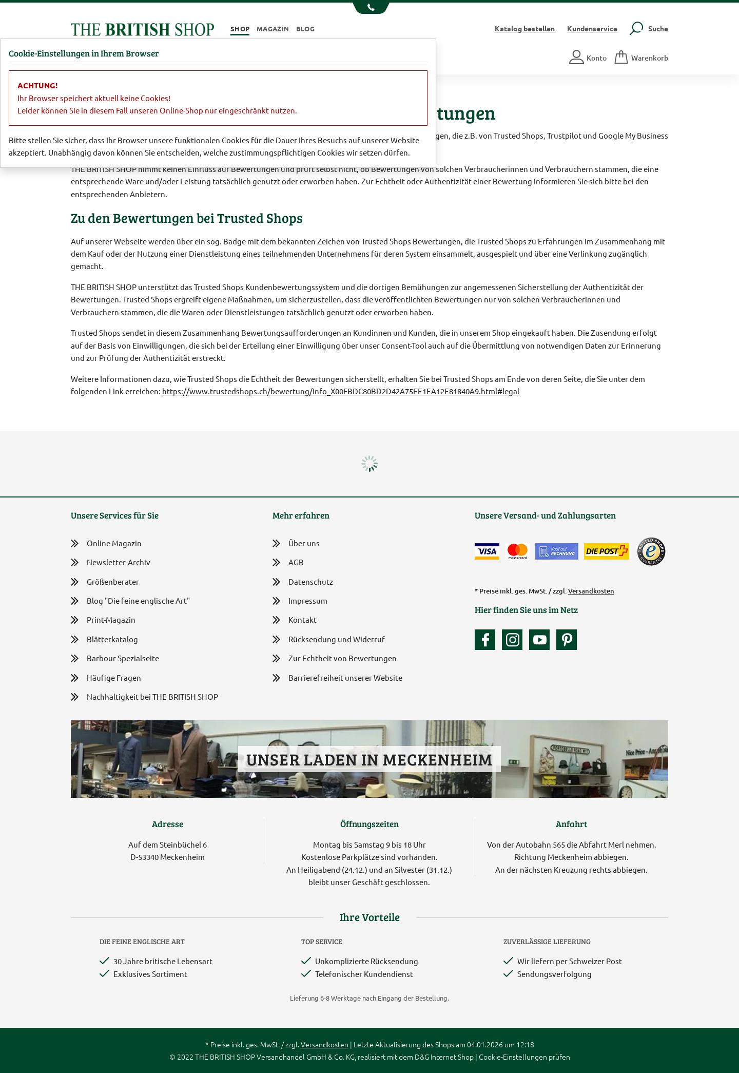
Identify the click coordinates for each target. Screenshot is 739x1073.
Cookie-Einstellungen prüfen (524, 1056)
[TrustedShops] (651, 551)
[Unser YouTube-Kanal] (542, 639)
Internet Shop (452, 1056)
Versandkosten (591, 591)
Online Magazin (106, 543)
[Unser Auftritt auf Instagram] (515, 639)
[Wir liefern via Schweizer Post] (606, 551)
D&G (422, 1056)
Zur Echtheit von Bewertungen (335, 659)
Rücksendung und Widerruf (329, 640)
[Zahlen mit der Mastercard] (517, 551)
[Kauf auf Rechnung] (556, 551)
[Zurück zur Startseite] (142, 28)
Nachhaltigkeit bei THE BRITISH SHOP (144, 697)
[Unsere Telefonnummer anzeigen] (369, 8)
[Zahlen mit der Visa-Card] (487, 551)
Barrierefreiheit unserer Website (337, 678)
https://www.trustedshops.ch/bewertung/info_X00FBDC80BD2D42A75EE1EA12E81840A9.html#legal (340, 391)
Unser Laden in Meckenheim (369, 759)
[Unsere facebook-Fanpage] (487, 639)
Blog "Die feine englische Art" (130, 601)
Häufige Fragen (106, 678)
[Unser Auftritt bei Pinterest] (566, 639)
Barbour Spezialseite (115, 658)
